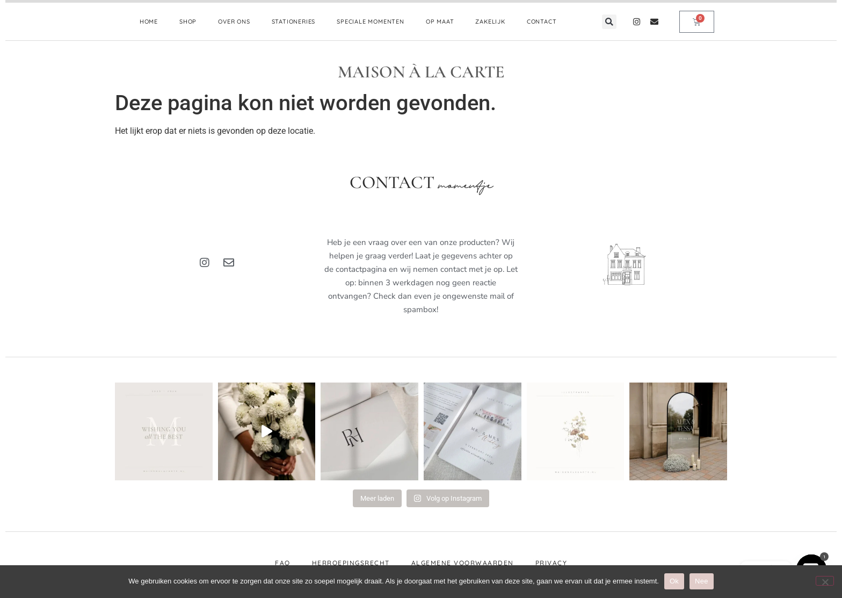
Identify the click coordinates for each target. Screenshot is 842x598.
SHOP (188, 21)
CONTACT (542, 21)
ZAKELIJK (490, 21)
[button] (609, 22)
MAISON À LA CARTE (421, 71)
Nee (701, 581)
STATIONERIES (294, 21)
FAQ (283, 563)
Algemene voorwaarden (462, 563)
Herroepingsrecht (351, 563)
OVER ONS (234, 21)
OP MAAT (440, 21)
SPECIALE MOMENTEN (370, 21)
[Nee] (825, 581)
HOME (149, 21)
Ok (674, 581)
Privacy (551, 563)
